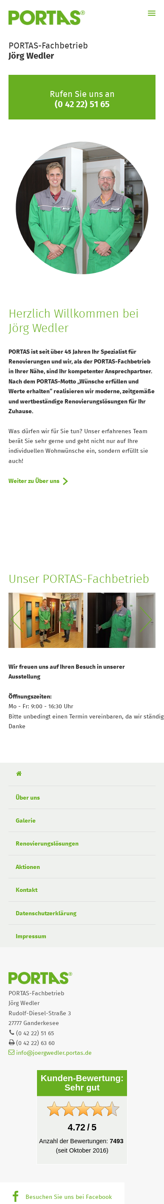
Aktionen (28, 867)
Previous (16, 620)
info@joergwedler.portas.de (50, 1053)
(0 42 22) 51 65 (82, 104)
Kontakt (26, 890)
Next (148, 620)
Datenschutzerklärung (46, 914)
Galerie (26, 821)
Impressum (31, 937)
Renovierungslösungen (47, 844)
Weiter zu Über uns (33, 481)
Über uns (28, 798)
